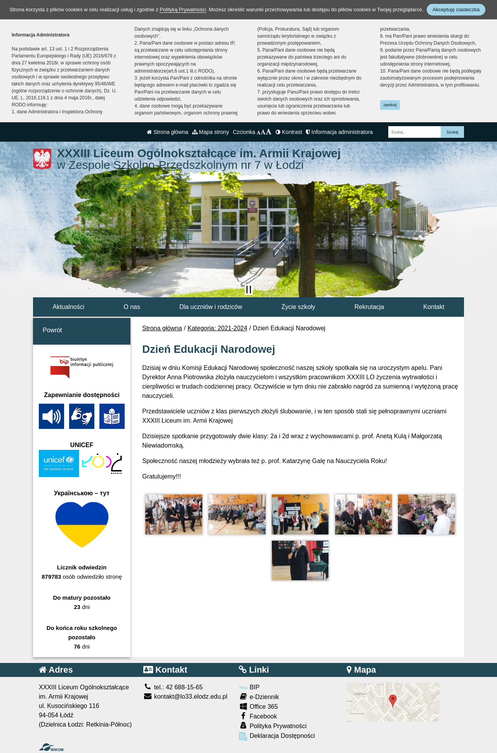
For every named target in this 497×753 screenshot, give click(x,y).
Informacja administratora (339, 132)
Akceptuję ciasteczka (456, 9)
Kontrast (289, 132)
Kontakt (433, 307)
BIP (249, 687)
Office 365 (258, 706)
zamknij (389, 105)
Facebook (258, 716)
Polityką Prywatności (183, 9)
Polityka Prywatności (272, 725)
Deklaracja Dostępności (277, 736)
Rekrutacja (369, 307)
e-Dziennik (259, 696)
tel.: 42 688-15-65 (173, 687)
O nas (131, 307)
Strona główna (167, 132)
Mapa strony (210, 132)
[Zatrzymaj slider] (248, 289)
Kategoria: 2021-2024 (217, 328)
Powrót (52, 330)
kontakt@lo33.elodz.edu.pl (185, 696)
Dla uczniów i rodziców (210, 307)
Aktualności (68, 307)
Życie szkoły (298, 307)
